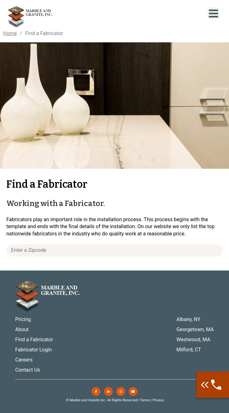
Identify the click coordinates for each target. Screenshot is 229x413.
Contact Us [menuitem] (27, 370)
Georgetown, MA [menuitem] (195, 329)
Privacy (158, 400)
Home (10, 33)
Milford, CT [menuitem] (188, 350)
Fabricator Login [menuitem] (33, 350)
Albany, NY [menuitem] (188, 319)
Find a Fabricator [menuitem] (34, 340)
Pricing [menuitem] (23, 319)
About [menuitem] (22, 329)
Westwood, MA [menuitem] (193, 340)
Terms (145, 400)
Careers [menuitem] (24, 360)
